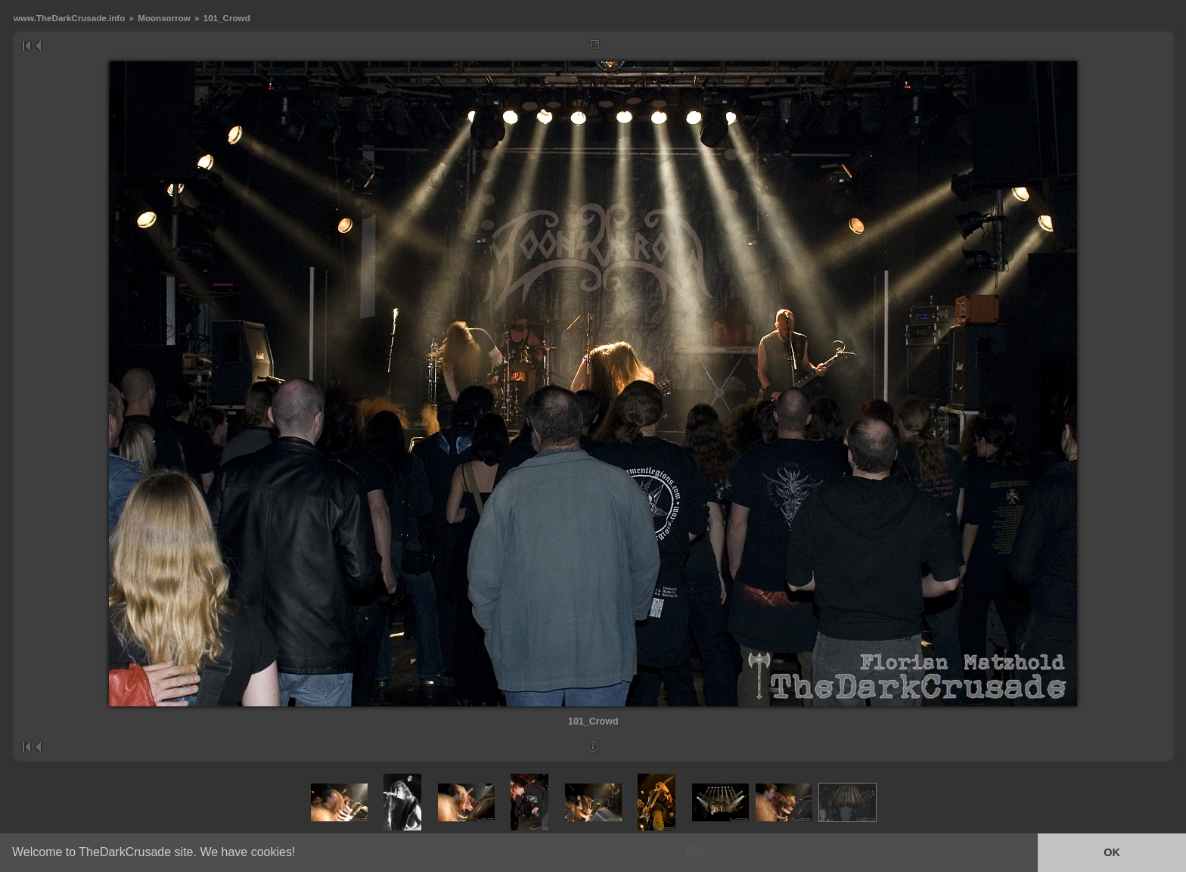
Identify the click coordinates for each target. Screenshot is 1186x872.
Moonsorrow (164, 18)
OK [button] (1112, 852)
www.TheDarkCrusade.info (69, 18)
